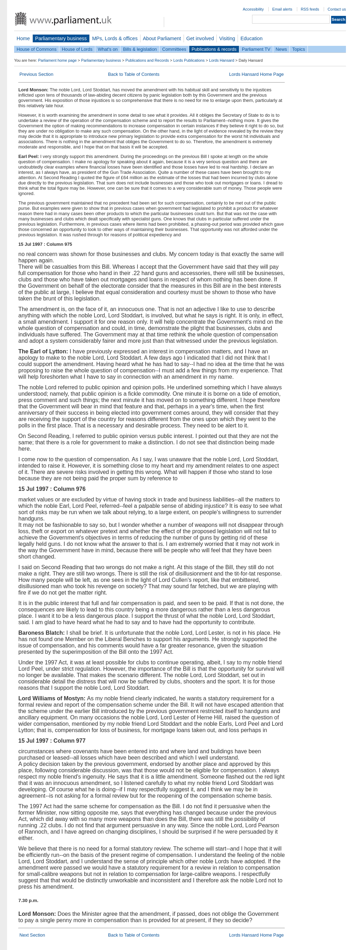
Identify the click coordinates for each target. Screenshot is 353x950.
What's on (108, 49)
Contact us (337, 9)
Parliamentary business (61, 38)
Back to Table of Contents (134, 74)
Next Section (32, 935)
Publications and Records (147, 60)
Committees (174, 49)
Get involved (200, 38)
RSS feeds (310, 9)
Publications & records (214, 49)
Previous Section (36, 74)
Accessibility (253, 9)
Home (23, 38)
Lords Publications (189, 60)
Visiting (227, 38)
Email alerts (282, 9)
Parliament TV (256, 49)
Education (251, 38)
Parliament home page (57, 60)
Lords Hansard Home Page (256, 74)
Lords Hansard (221, 60)
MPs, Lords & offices (115, 38)
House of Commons (36, 49)
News (281, 49)
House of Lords (77, 49)
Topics (298, 49)
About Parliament (162, 38)
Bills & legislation (140, 49)
